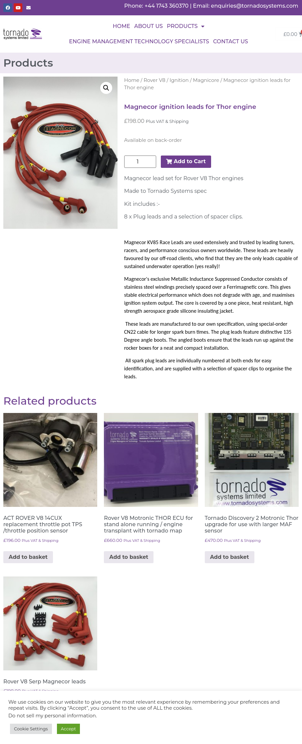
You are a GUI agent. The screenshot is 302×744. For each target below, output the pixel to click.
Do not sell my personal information (52, 716)
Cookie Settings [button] (31, 728)
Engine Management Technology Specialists (139, 41)
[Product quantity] (140, 162)
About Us (148, 26)
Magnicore (206, 80)
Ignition (178, 80)
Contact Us (230, 41)
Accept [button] (68, 728)
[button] (106, 88)
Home (121, 26)
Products (185, 26)
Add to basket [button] (28, 557)
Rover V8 (154, 80)
